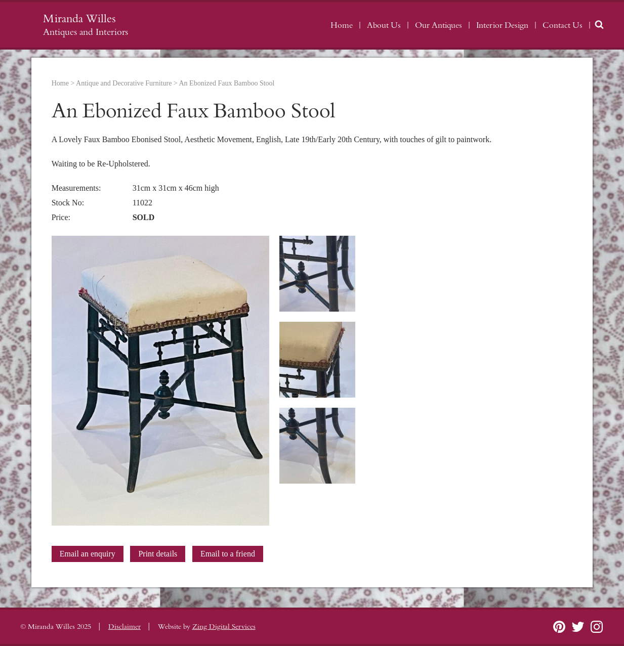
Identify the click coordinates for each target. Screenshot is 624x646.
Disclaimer (124, 626)
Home (341, 25)
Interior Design (502, 25)
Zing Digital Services (224, 626)
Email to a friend (227, 553)
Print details (157, 553)
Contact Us (563, 25)
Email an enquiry (87, 553)
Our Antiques (438, 25)
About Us (384, 25)
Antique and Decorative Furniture (124, 83)
